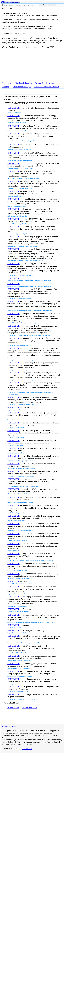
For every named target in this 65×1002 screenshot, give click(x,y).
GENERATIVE (13, 707)
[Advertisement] (21, 65)
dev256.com (27, 748)
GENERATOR (13, 108)
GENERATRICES (29, 707)
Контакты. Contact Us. (11, 726)
